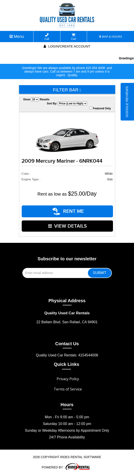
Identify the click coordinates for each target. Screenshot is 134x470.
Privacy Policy (68, 373)
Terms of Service (68, 384)
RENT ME (68, 210)
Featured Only (100, 108)
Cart (73, 37)
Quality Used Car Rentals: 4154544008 (67, 350)
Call (47, 37)
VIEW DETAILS (67, 222)
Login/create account (67, 46)
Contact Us (67, 338)
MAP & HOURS (110, 36)
